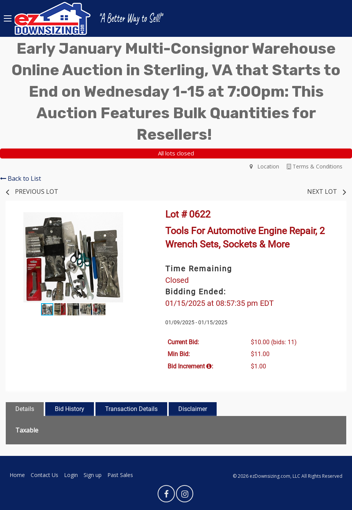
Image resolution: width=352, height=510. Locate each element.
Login (71, 475)
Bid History (69, 409)
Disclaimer (192, 409)
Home (17, 475)
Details (24, 409)
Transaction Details (131, 409)
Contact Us (44, 475)
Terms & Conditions (314, 166)
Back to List (20, 178)
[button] (134, 219)
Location (264, 166)
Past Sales (120, 475)
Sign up (93, 475)
